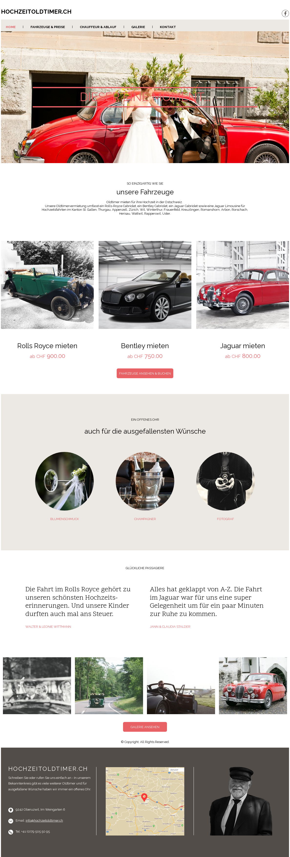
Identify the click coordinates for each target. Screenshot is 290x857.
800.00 (250, 355)
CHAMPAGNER (145, 519)
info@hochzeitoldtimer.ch (44, 820)
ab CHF (37, 356)
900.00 (55, 355)
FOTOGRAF (225, 519)
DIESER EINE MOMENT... (145, 97)
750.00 (153, 355)
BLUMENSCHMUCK (64, 519)
